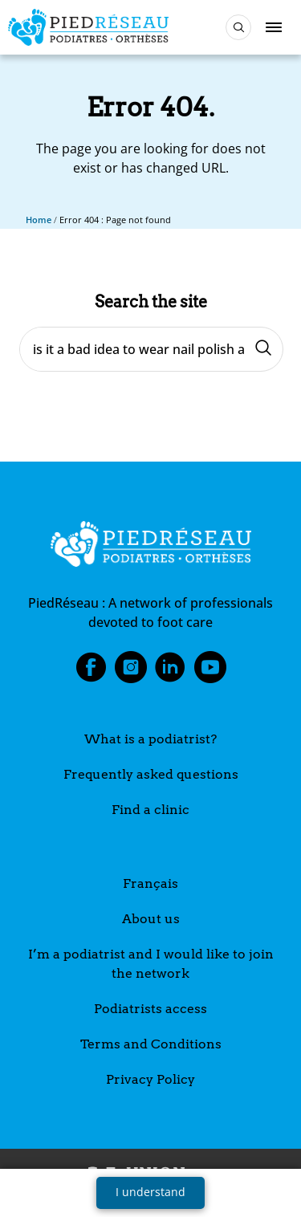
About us (151, 918)
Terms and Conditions (151, 1044)
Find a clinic (150, 809)
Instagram (131, 672)
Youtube (210, 672)
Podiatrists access (150, 1008)
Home (38, 220)
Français (150, 883)
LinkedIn (170, 672)
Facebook (91, 672)
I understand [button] (150, 1191)
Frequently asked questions (150, 774)
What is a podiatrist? (150, 739)
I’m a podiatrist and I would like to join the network (151, 963)
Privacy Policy (150, 1079)
